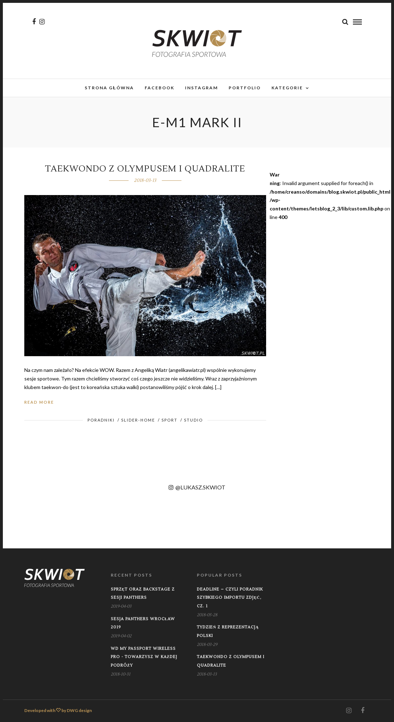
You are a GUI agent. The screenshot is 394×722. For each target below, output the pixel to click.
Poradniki (101, 420)
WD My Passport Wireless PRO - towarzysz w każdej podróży (144, 657)
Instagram (201, 87)
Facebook (159, 87)
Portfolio (245, 87)
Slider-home (138, 420)
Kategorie (287, 87)
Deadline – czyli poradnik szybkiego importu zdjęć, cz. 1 (230, 598)
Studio (193, 420)
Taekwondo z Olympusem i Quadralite (145, 168)
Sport (169, 420)
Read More (39, 402)
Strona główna (109, 87)
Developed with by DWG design (58, 710)
